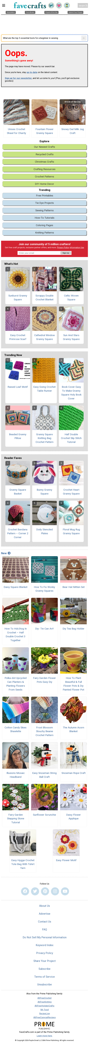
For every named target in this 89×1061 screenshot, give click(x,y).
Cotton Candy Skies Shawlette (15, 729)
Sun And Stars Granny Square (71, 337)
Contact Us (44, 921)
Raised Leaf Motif (18, 386)
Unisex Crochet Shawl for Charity (16, 131)
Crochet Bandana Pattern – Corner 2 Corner (17, 533)
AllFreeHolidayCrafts (44, 1006)
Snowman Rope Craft (73, 773)
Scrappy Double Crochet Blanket (44, 297)
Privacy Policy (63, 247)
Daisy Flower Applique (73, 816)
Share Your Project (44, 961)
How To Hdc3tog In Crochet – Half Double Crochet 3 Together (15, 634)
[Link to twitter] (35, 891)
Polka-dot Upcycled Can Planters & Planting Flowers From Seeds (16, 683)
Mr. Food (44, 1009)
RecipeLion (44, 1013)
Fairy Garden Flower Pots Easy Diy (44, 679)
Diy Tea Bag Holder (73, 628)
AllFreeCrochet (44, 998)
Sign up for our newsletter (18, 78)
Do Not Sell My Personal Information (44, 937)
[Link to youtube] (65, 891)
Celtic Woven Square (71, 297)
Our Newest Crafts (44, 146)
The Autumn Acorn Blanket (73, 729)
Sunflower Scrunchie (44, 814)
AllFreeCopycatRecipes (44, 1017)
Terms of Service (44, 976)
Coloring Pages (44, 225)
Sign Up (66, 253)
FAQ (44, 929)
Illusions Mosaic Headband (15, 774)
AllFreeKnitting (45, 1002)
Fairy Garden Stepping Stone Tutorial (15, 818)
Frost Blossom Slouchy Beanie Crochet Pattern (44, 731)
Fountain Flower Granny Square (44, 131)
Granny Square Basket (17, 491)
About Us (44, 905)
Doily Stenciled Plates (44, 531)
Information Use (77, 247)
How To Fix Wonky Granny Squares (44, 588)
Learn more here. (44, 1036)
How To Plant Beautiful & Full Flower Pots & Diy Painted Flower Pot (73, 683)
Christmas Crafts (44, 161)
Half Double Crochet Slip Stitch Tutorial (71, 438)
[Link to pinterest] (45, 891)
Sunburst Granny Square (17, 297)
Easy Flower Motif (66, 860)
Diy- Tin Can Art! (44, 628)
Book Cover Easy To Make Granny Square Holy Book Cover (71, 392)
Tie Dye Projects (44, 202)
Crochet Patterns (44, 176)
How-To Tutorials (44, 217)
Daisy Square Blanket (15, 587)
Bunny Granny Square (44, 491)
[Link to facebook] (25, 891)
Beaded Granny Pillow (17, 436)
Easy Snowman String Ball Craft (44, 774)
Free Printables (44, 195)
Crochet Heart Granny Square (71, 491)
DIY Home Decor (44, 183)
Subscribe (44, 968)
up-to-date (32, 72)
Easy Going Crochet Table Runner (44, 388)
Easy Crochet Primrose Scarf (17, 337)
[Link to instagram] (55, 891)
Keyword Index (44, 945)
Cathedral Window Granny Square (44, 337)
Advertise (44, 913)
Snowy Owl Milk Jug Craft (72, 131)
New (6, 553)
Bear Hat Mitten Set (73, 587)
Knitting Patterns (44, 232)
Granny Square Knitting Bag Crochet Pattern (44, 438)
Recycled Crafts (45, 154)
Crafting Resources (44, 169)
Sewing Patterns (44, 210)
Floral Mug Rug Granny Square (71, 531)
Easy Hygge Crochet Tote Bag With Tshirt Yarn (22, 864)
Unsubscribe (44, 984)
